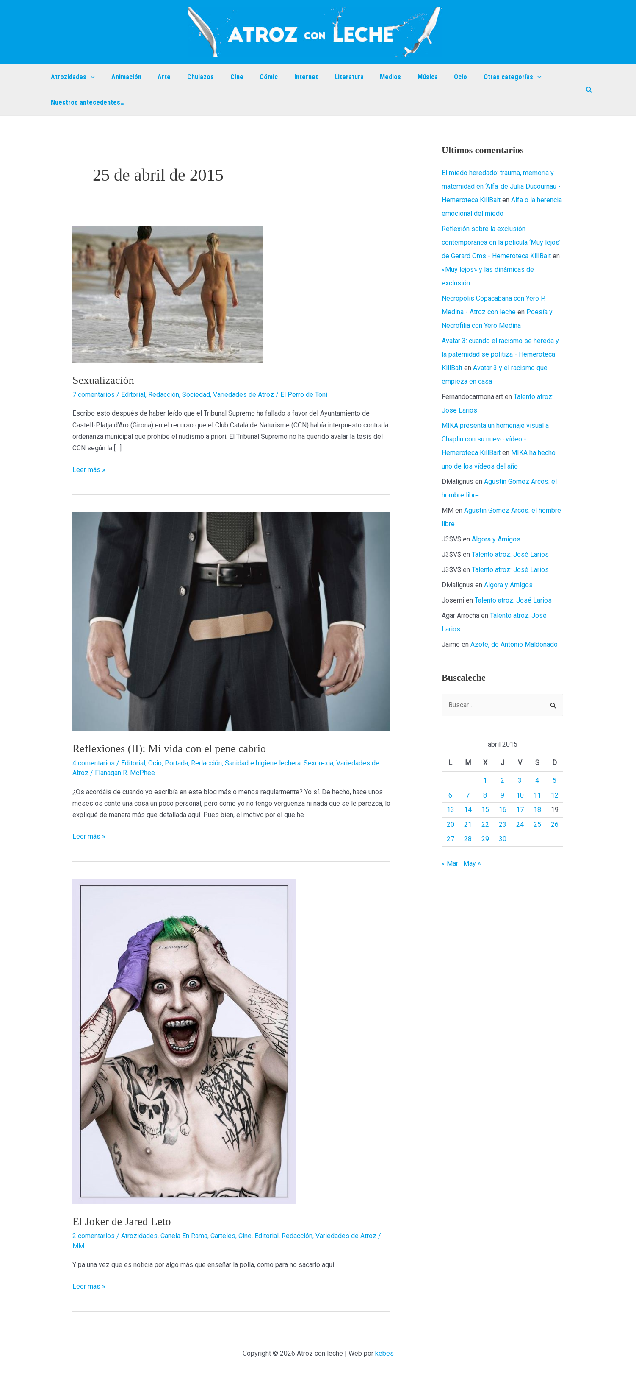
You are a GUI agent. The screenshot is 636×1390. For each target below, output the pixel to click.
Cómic (253, 77)
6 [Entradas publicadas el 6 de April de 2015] (450, 795)
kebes (384, 1353)
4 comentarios (93, 763)
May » (472, 864)
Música (401, 77)
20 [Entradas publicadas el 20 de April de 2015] (450, 825)
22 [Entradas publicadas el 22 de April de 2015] (485, 825)
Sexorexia (318, 763)
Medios (366, 77)
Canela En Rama (183, 1236)
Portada (176, 763)
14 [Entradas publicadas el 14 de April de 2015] (468, 810)
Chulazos (190, 77)
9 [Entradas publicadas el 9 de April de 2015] (502, 795)
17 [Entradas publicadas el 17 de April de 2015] (520, 810)
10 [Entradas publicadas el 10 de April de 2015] (520, 795)
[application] (89, 77)
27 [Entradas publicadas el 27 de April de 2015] (450, 839)
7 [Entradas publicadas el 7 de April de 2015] (468, 795)
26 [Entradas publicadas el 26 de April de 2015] (555, 825)
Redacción (163, 395)
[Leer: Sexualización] (167, 294)
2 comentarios (93, 1236)
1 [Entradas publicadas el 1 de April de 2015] (485, 780)
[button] (589, 90)
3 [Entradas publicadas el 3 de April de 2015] (520, 780)
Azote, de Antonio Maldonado (514, 644)
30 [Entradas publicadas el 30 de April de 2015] (502, 839)
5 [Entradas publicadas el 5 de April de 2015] (554, 780)
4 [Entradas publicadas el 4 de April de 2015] (537, 780)
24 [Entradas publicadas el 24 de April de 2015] (520, 825)
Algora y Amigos (496, 539)
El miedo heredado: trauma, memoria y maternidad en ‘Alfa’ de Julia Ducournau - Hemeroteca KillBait (501, 186)
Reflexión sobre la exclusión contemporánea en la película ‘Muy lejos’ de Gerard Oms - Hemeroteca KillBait (501, 242)
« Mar (450, 864)
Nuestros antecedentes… (86, 102)
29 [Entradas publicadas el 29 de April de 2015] (485, 839)
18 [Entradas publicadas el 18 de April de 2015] (537, 810)
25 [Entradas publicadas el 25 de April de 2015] (537, 825)
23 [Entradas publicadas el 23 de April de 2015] (502, 825)
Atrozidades (72, 77)
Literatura (328, 77)
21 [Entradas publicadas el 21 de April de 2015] (468, 825)
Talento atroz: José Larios (510, 554)
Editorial (133, 395)
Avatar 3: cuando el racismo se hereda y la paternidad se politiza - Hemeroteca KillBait (500, 354)
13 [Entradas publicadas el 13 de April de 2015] (450, 810)
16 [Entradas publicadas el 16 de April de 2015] (502, 810)
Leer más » (88, 469)
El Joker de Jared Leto (121, 1221)
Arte (157, 77)
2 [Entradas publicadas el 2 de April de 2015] (502, 780)
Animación (122, 77)
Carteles (222, 1236)
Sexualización (103, 380)
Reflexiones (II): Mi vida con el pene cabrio (169, 748)
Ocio (431, 77)
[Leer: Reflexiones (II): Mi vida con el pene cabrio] (231, 621)
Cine (224, 77)
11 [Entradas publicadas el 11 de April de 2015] (537, 795)
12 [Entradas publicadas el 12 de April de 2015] (555, 795)
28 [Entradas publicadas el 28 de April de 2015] (468, 839)
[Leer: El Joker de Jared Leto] (184, 1041)
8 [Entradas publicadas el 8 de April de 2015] (485, 795)
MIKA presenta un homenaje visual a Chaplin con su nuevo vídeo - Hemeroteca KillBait (495, 439)
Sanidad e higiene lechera (263, 763)
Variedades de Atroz (243, 395)
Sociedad (196, 395)
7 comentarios (93, 395)
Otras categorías (480, 77)
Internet (288, 77)
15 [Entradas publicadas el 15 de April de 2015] (485, 810)
